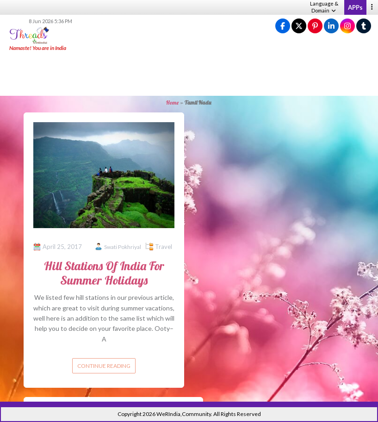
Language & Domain (324, 6)
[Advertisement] (189, 74)
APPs (355, 7)
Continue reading (103, 365)
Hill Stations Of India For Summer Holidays (104, 273)
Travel (163, 246)
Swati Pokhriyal (122, 246)
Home (172, 102)
